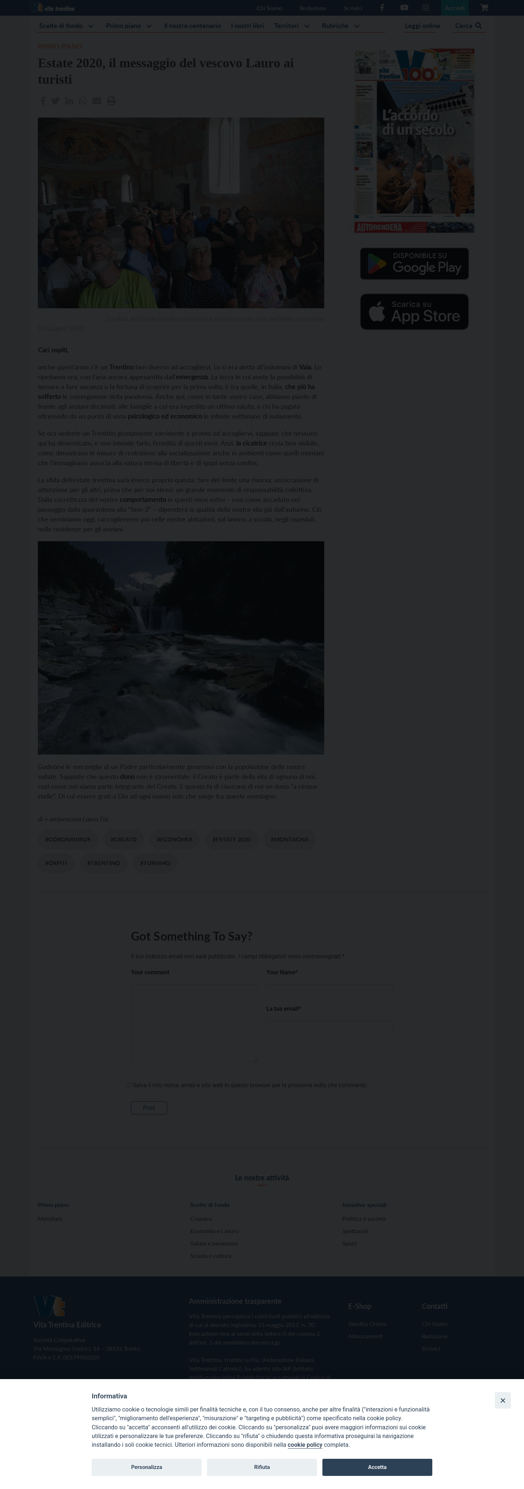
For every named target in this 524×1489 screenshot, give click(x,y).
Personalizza (146, 1467)
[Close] (503, 1400)
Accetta (377, 1467)
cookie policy (305, 1444)
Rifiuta (262, 1467)
